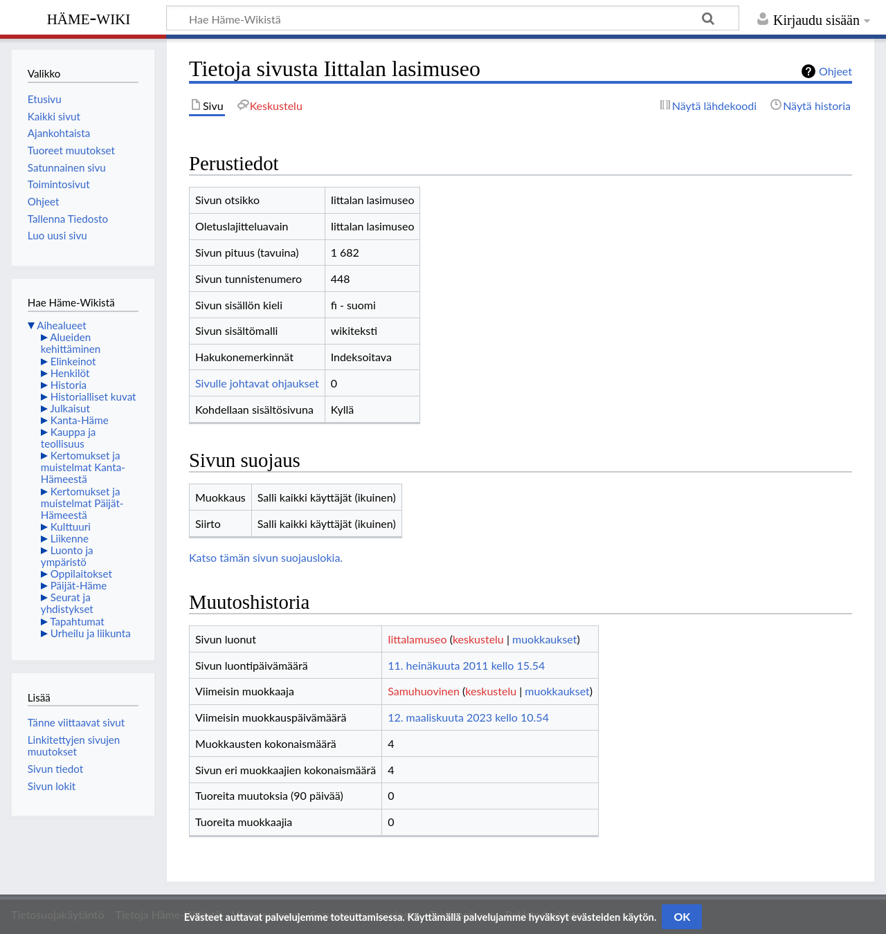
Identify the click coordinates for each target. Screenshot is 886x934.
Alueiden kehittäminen (70, 343)
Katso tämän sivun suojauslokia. (266, 557)
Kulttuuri (71, 526)
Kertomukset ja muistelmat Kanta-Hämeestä (83, 467)
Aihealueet (61, 325)
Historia (69, 384)
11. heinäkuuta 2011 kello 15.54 (466, 665)
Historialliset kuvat (93, 396)
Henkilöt (70, 373)
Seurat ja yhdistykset (67, 603)
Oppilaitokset (81, 573)
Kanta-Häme (80, 420)
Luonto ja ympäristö (67, 556)
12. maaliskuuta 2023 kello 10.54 (468, 717)
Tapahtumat (77, 621)
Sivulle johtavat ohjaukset (257, 383)
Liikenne (70, 538)
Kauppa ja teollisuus (68, 437)
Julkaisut (70, 408)
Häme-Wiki (89, 17)
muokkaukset (544, 638)
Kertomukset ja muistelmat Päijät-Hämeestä (82, 503)
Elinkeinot (73, 361)
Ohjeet (835, 70)
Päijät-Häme (79, 585)
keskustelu (478, 638)
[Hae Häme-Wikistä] (453, 18)
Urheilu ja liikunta (91, 633)
